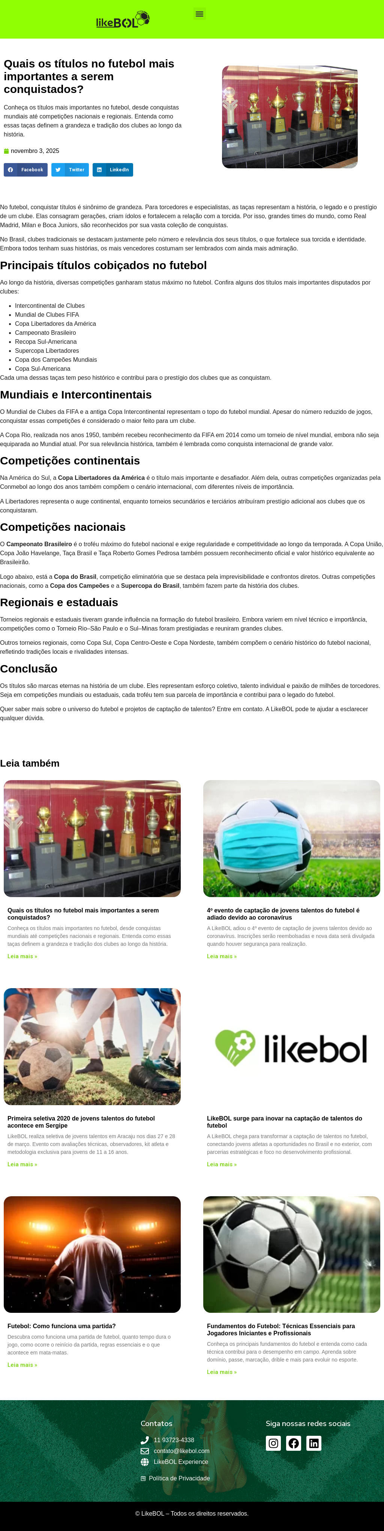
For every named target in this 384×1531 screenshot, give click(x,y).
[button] (200, 13)
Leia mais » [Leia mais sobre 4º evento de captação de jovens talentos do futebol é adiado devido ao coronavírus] (222, 956)
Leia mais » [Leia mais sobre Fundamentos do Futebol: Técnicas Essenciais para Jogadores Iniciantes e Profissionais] (222, 1372)
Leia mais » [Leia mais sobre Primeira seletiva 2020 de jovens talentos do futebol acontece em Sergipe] (22, 1164)
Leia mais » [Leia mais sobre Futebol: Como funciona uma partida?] (22, 1365)
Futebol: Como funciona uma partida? (62, 1326)
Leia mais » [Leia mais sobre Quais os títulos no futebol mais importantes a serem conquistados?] (22, 956)
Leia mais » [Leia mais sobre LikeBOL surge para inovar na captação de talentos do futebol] (222, 1164)
